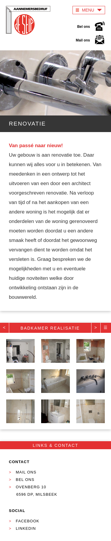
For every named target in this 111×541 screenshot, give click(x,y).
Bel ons (91, 27)
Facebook (27, 521)
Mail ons (90, 41)
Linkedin (26, 528)
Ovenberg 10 (27, 491)
